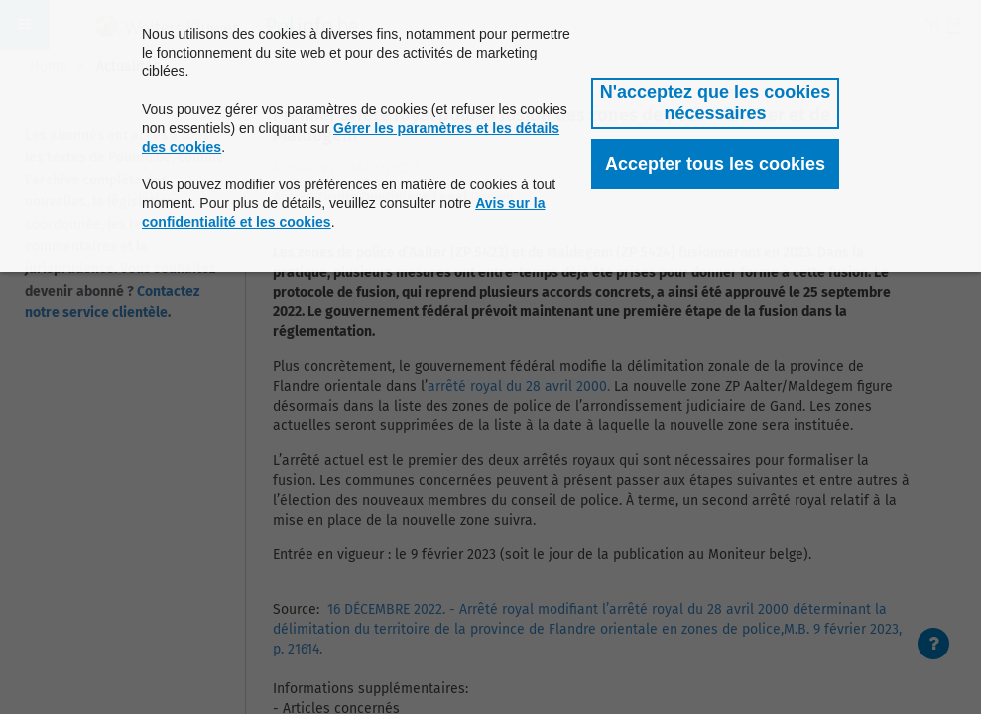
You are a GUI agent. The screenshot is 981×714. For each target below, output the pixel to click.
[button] (715, 103)
